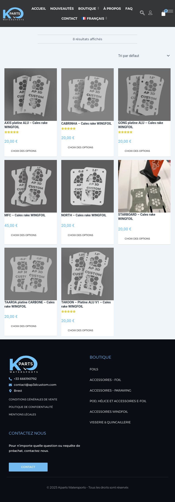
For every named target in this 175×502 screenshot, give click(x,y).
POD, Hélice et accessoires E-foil (118, 401)
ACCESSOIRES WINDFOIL (109, 412)
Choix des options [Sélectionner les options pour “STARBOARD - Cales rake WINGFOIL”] (137, 238)
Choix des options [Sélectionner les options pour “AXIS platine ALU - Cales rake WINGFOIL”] (23, 150)
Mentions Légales (22, 414)
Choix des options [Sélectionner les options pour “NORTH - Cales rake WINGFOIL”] (80, 235)
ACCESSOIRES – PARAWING (110, 390)
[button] (142, 13)
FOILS (94, 369)
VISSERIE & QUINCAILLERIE (110, 422)
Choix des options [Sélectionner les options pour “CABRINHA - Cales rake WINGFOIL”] (80, 147)
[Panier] (163, 13)
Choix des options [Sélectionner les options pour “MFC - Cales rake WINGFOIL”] (23, 235)
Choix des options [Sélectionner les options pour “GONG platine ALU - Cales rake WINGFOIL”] (137, 150)
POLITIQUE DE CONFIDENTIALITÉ (31, 407)
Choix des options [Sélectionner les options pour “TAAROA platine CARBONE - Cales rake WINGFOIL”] (23, 326)
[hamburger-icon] (170, 11)
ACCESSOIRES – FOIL (105, 380)
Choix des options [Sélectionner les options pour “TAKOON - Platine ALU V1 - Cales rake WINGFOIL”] (80, 330)
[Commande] (143, 55)
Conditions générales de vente (33, 399)
